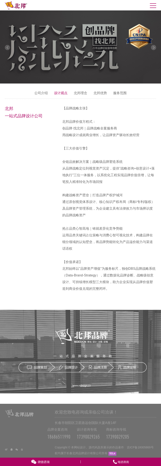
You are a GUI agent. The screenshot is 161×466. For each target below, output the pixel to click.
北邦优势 (100, 93)
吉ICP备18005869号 (140, 451)
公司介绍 (41, 93)
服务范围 (120, 93)
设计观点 (61, 93)
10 (97, 79)
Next (153, 47)
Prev (7, 47)
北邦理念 (80, 93)
